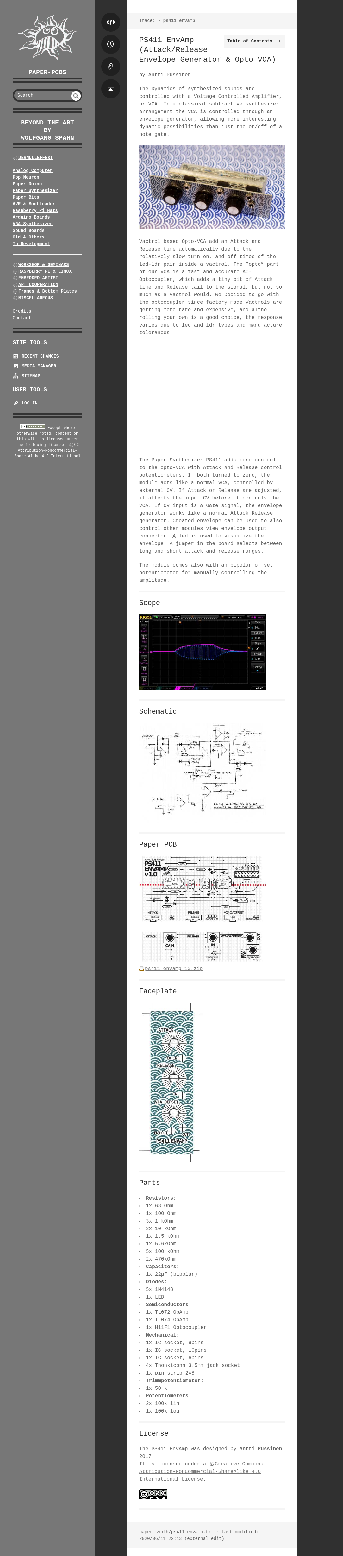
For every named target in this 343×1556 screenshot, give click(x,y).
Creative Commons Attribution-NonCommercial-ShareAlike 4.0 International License (201, 1471)
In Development (31, 243)
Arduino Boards (31, 217)
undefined (76, 96)
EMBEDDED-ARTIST (38, 278)
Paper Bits (26, 197)
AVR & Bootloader (34, 203)
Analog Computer (33, 170)
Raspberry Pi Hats (35, 210)
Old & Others (29, 237)
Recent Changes (36, 356)
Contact (22, 318)
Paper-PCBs (47, 72)
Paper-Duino (27, 184)
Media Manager (34, 366)
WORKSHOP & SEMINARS (43, 264)
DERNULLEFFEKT (35, 157)
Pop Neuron (26, 177)
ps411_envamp (179, 20)
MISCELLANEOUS (35, 298)
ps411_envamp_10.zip (174, 969)
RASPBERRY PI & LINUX (45, 271)
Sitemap (26, 375)
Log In (25, 403)
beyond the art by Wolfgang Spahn (47, 130)
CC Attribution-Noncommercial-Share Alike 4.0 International (48, 451)
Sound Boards (29, 230)
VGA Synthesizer (33, 223)
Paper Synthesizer (35, 190)
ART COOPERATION (38, 284)
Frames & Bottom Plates (47, 291)
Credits (22, 311)
